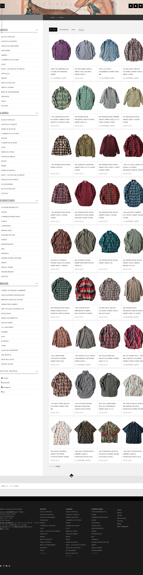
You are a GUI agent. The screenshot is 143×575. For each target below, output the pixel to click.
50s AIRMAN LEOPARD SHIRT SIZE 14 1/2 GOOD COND (85, 167)
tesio (3, 336)
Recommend (64, 29)
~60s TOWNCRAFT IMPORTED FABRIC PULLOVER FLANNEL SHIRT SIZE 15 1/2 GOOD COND (85, 313)
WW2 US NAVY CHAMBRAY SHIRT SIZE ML (109, 71)
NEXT (58, 466)
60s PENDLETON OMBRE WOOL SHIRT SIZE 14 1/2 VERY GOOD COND (109, 119)
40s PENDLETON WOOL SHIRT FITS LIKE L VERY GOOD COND (109, 167)
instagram (6, 387)
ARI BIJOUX (6, 355)
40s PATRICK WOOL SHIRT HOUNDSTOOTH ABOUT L (84, 262)
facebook (5, 383)
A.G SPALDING (7, 327)
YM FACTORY (7, 323)
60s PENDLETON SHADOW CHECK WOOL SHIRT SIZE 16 (85, 119)
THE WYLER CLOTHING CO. (13, 309)
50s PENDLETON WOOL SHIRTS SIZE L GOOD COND (108, 215)
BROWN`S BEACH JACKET (12, 300)
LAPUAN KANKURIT (9, 350)
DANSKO (5, 341)
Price (73, 29)
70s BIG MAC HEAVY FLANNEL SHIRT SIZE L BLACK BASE (108, 310)
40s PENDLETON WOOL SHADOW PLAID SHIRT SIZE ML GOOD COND (84, 215)
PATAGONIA (6, 313)
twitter (4, 378)
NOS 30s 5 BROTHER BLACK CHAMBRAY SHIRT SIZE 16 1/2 (107, 406)
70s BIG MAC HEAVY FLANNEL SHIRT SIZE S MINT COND (133, 71)
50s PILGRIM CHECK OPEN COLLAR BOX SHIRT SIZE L (83, 71)
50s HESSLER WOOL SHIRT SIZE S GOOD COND (131, 119)
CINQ (3, 345)
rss (3, 392)
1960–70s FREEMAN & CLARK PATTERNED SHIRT (60, 71)
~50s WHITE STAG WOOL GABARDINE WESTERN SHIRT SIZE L (85, 358)
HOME (52, 17)
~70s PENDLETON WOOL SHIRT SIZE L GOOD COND (61, 215)
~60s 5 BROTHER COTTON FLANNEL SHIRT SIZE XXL (58, 358)
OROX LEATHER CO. (9, 318)
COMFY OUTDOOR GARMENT (13, 290)
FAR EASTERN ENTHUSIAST (13, 295)
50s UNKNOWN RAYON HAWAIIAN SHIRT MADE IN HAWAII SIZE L (109, 453)
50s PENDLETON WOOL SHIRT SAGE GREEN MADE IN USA (132, 262)
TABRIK (4, 332)
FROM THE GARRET (9, 304)
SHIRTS (61, 17)
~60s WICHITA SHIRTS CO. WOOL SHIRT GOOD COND (133, 215)
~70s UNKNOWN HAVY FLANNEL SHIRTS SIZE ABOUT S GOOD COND (60, 119)
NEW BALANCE (7, 359)
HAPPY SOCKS (7, 364)
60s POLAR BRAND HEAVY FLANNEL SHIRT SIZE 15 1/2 (109, 358)
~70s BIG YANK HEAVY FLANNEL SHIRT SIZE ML (60, 406)
